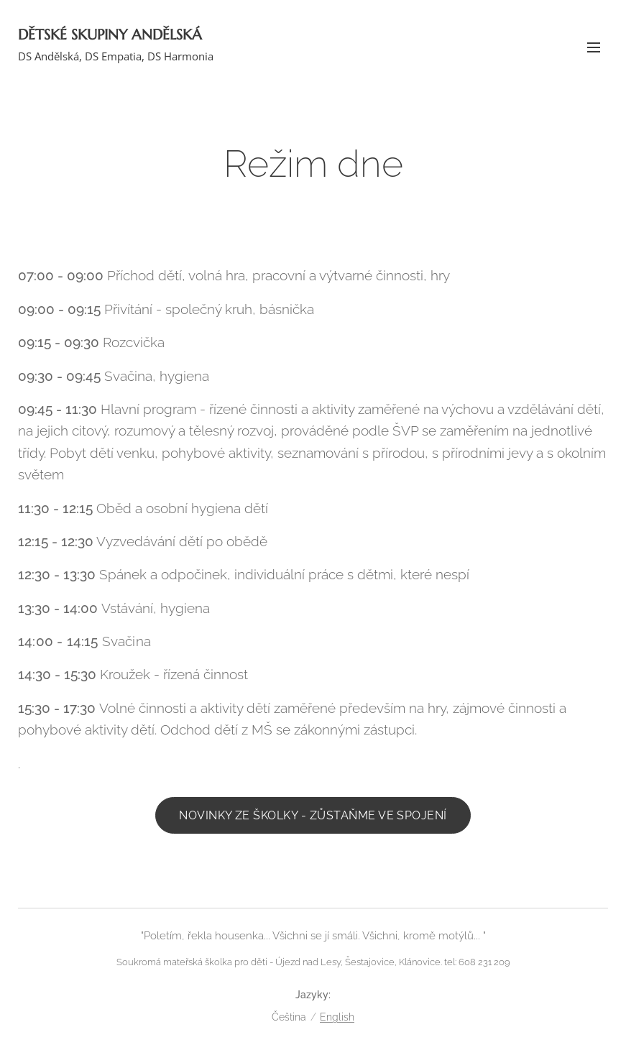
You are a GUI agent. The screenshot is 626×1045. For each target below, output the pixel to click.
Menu (593, 47)
